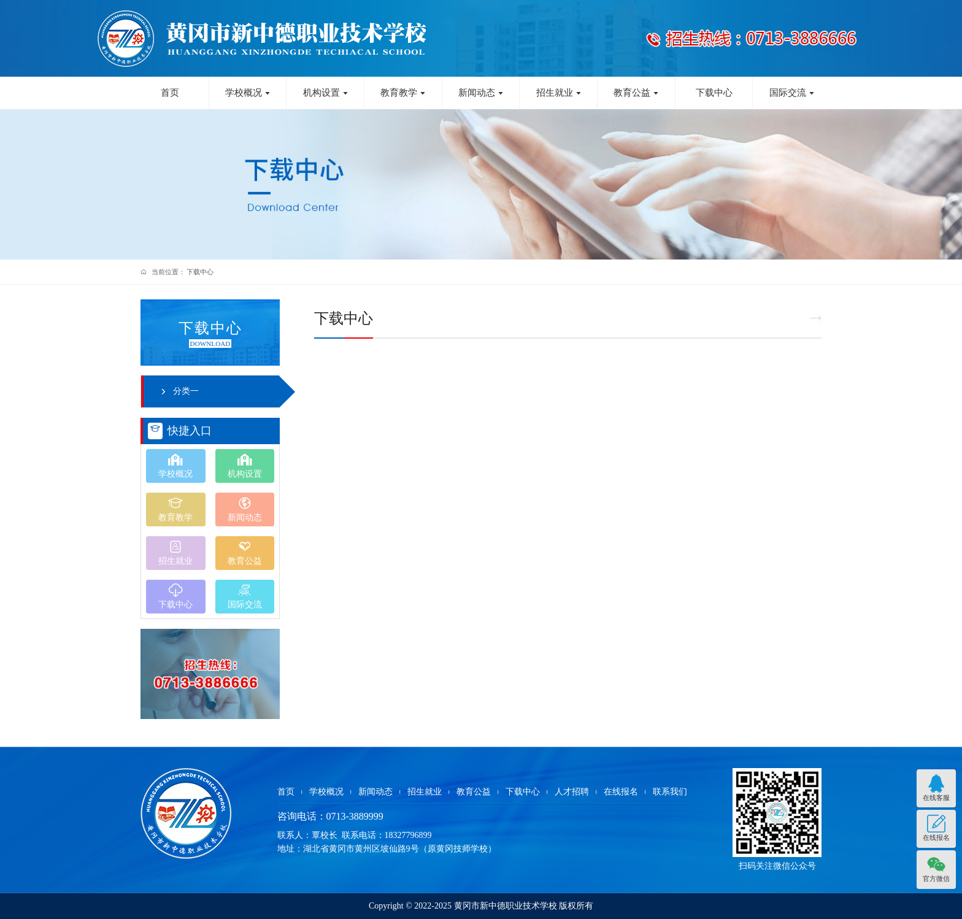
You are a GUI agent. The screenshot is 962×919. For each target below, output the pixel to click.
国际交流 (792, 93)
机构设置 (325, 93)
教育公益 (636, 93)
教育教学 (403, 93)
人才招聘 (572, 791)
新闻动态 (481, 93)
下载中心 (714, 93)
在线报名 (621, 791)
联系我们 (670, 791)
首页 (170, 93)
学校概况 (248, 93)
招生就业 (559, 93)
